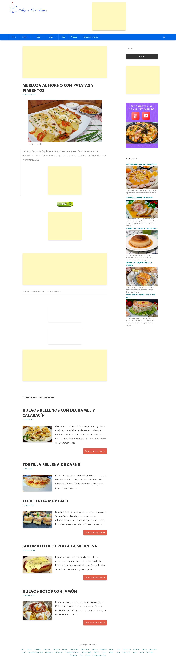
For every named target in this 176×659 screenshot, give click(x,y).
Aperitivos (46, 649)
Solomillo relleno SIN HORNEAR (139, 197)
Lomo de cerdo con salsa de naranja (141, 164)
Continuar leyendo (94, 451)
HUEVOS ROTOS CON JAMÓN (50, 591)
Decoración (126, 652)
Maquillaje (73, 655)
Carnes (144, 649)
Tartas (104, 652)
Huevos (64, 649)
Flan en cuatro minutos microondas (141, 228)
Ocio (63, 37)
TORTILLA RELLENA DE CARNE (51, 464)
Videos (74, 37)
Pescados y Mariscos (36, 291)
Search (164, 37)
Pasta (118, 649)
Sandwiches (74, 649)
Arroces (94, 649)
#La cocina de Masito (53, 291)
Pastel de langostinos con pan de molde (140, 296)
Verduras (136, 649)
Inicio (14, 37)
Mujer (51, 37)
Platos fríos (127, 649)
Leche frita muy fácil (46, 501)
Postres (96, 652)
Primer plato (85, 649)
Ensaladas (103, 649)
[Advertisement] (109, 16)
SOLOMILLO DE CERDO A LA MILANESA (60, 546)
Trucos (135, 652)
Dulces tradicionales (72, 652)
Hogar (38, 37)
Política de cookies (90, 37)
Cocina (25, 37)
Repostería (49, 652)
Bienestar (149, 652)
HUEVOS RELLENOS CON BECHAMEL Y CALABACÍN (59, 413)
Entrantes (37, 649)
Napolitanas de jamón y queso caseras (139, 264)
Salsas (111, 652)
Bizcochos (59, 652)
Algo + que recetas (90, 644)
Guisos (111, 649)
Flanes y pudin (86, 652)
